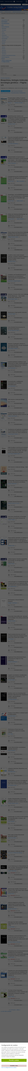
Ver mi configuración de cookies (8, 1067)
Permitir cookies (14, 1060)
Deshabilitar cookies (14, 1065)
